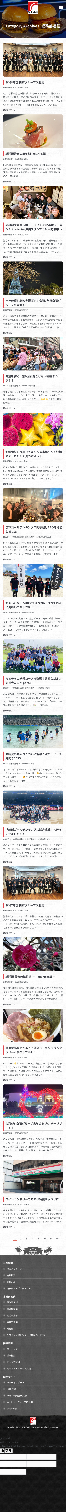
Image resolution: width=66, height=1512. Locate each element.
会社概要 (11, 1275)
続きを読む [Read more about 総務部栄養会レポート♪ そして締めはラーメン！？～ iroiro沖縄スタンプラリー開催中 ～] (9, 257)
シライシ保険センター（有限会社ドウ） (26, 1335)
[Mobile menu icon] (61, 7)
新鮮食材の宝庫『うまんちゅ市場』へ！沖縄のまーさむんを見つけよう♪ (33, 454)
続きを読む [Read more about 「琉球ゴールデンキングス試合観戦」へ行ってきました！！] (9, 862)
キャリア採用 (13, 1362)
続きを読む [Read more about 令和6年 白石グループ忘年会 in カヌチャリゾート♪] (9, 1155)
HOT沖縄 (11, 1389)
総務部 (10, 1328)
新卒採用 (11, 1355)
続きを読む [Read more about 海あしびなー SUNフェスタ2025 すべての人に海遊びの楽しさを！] (9, 635)
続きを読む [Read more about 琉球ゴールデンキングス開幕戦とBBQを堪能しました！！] (9, 559)
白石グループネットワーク (20, 1288)
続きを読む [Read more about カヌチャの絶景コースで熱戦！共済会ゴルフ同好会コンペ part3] (9, 710)
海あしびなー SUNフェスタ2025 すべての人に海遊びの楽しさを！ (33, 605)
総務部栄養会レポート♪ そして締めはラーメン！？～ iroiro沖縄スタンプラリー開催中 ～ (33, 227)
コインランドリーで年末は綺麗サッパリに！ (33, 1199)
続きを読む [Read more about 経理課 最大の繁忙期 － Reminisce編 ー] (9, 1004)
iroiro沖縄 (12, 1408)
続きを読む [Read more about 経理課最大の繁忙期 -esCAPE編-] (9, 181)
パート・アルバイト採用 (19, 1368)
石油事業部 (12, 1302)
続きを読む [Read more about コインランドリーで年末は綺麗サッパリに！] (9, 1227)
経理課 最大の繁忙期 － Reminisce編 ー (30, 977)
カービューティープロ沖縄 (20, 1402)
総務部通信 (8, 87)
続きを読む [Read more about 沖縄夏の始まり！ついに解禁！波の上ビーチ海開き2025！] (9, 786)
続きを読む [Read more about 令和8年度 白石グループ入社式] (9, 110)
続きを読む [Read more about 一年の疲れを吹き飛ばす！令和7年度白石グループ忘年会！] (9, 332)
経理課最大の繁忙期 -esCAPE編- (26, 154)
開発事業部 (12, 1315)
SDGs (5, 385)
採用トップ (12, 1348)
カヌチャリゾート (15, 1382)
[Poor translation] (9, 1450)
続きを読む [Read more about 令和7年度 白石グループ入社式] (9, 933)
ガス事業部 (12, 1308)
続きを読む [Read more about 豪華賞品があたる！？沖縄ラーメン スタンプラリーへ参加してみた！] (9, 1080)
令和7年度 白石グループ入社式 (24, 905)
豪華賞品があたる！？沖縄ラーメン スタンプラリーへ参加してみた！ (33, 1050)
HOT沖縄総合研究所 (17, 1395)
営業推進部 (12, 1321)
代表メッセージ (14, 1268)
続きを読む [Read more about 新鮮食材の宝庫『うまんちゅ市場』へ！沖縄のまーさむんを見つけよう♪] (9, 484)
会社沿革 (11, 1281)
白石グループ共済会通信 (13, 536)
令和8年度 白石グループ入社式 (24, 82)
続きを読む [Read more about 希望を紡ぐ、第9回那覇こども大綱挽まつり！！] (9, 408)
